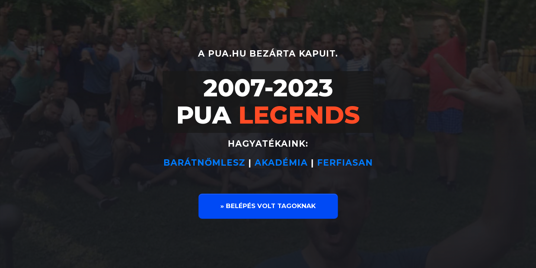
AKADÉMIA (281, 162)
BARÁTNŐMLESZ (205, 162)
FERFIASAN (345, 162)
